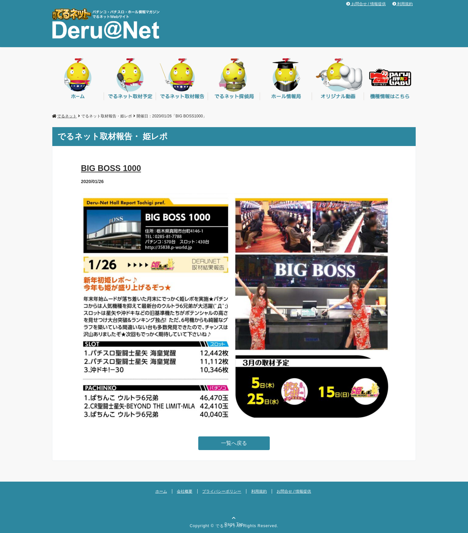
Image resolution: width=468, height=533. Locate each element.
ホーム (161, 491)
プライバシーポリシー (221, 491)
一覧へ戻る (234, 443)
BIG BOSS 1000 (111, 168)
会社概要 (184, 491)
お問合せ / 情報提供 (365, 4)
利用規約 (402, 4)
